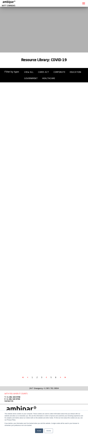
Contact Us (8, 401)
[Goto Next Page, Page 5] (60, 377)
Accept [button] (39, 431)
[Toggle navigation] (83, 3)
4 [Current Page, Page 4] (46, 377)
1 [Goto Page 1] (32, 377)
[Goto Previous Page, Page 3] (28, 377)
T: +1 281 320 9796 (12, 397)
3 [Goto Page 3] (41, 377)
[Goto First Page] (23, 377)
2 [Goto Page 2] (37, 377)
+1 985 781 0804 (51, 388)
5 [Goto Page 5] (51, 377)
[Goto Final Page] (65, 377)
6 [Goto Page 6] (55, 377)
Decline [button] (48, 431)
